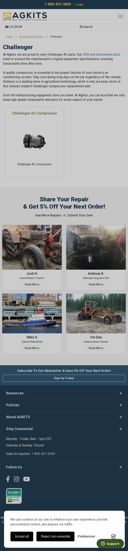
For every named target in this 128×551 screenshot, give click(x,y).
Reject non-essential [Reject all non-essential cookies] (55, 536)
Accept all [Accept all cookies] (22, 536)
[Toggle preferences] (86, 536)
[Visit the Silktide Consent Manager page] (113, 536)
